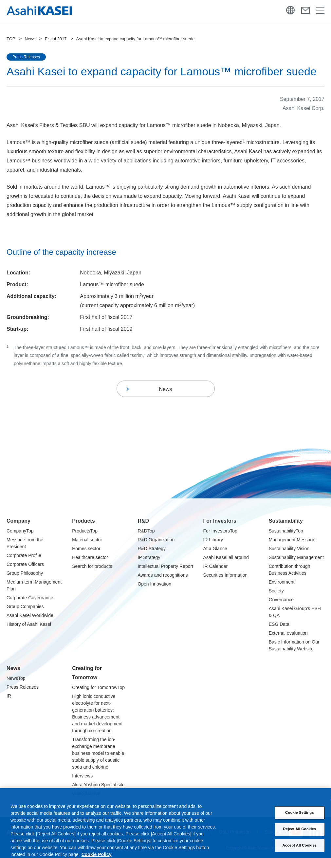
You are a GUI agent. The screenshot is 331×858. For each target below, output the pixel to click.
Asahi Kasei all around (226, 557)
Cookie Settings (299, 819)
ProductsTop (85, 530)
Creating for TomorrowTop (98, 687)
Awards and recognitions (163, 575)
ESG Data (279, 624)
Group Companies (25, 606)
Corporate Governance (30, 597)
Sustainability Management (296, 557)
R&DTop (146, 530)
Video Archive (86, 793)
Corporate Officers (25, 564)
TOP (11, 38)
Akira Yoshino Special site (98, 784)
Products (83, 521)
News (30, 38)
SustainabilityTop (286, 530)
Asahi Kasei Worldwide (30, 615)
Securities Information (225, 575)
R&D (143, 521)
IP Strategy (149, 557)
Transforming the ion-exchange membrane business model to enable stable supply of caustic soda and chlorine (98, 753)
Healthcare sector (90, 557)
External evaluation (288, 633)
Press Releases (23, 687)
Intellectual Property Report (165, 566)
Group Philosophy (25, 573)
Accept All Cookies (300, 851)
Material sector (87, 539)
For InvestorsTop (220, 530)
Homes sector (86, 548)
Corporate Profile (24, 555)
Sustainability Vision (289, 548)
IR (9, 696)
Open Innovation (154, 584)
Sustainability (286, 521)
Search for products (92, 566)
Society (276, 590)
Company (18, 521)
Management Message (292, 539)
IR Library (213, 539)
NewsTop (16, 678)
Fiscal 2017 (55, 38)
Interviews (82, 775)
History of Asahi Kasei (29, 624)
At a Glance (215, 548)
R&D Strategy (152, 548)
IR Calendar (215, 566)
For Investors (219, 521)
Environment (282, 582)
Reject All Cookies (299, 835)
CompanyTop (20, 530)
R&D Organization (156, 539)
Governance (281, 599)
